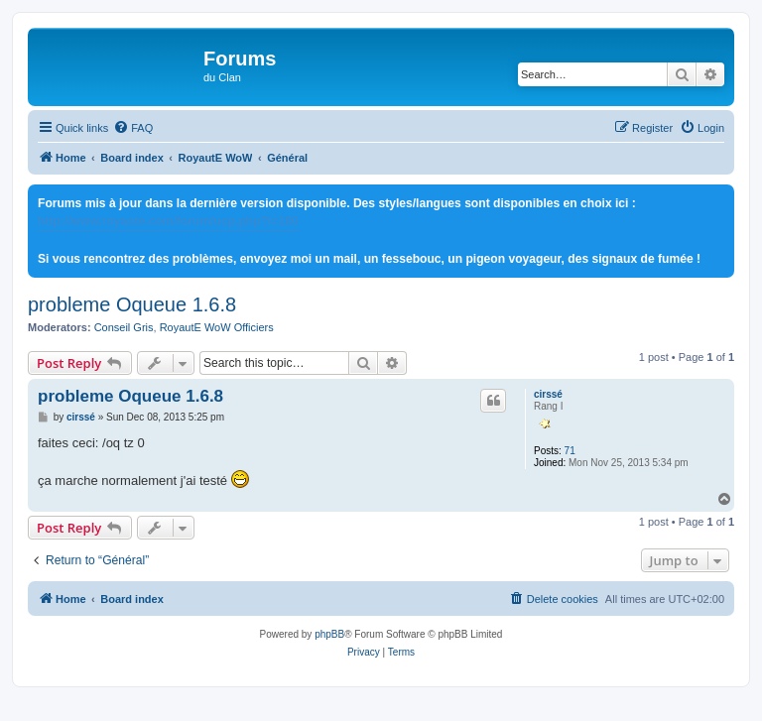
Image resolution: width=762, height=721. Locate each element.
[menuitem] (133, 128)
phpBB (329, 634)
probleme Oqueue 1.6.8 (132, 304)
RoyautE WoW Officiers (217, 327)
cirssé (548, 394)
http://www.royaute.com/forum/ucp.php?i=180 (168, 221)
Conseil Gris (124, 327)
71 (570, 450)
